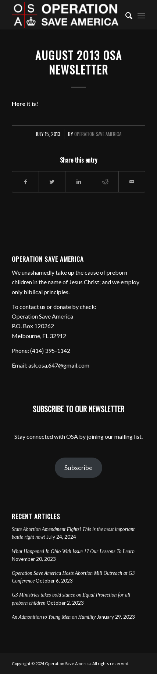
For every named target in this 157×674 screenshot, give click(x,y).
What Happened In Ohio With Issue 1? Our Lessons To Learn (73, 551)
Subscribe (78, 467)
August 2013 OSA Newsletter (78, 62)
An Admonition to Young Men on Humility (54, 617)
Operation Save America (97, 134)
